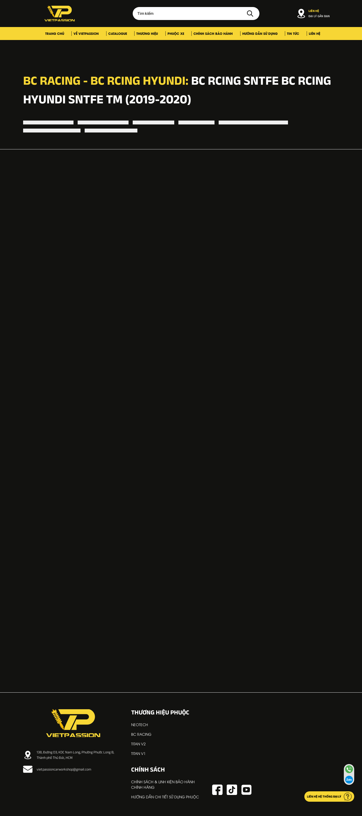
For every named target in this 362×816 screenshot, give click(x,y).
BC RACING (141, 734)
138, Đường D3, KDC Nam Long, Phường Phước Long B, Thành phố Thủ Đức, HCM (68, 755)
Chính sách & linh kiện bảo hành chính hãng (163, 784)
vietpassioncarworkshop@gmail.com (57, 769)
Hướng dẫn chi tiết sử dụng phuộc (165, 796)
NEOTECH (139, 724)
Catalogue (126, 33)
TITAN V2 (138, 743)
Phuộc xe (174, 33)
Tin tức (276, 33)
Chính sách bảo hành (206, 33)
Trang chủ (74, 33)
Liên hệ (291, 33)
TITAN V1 (138, 753)
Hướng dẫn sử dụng (247, 33)
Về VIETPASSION (100, 33)
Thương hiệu (151, 33)
